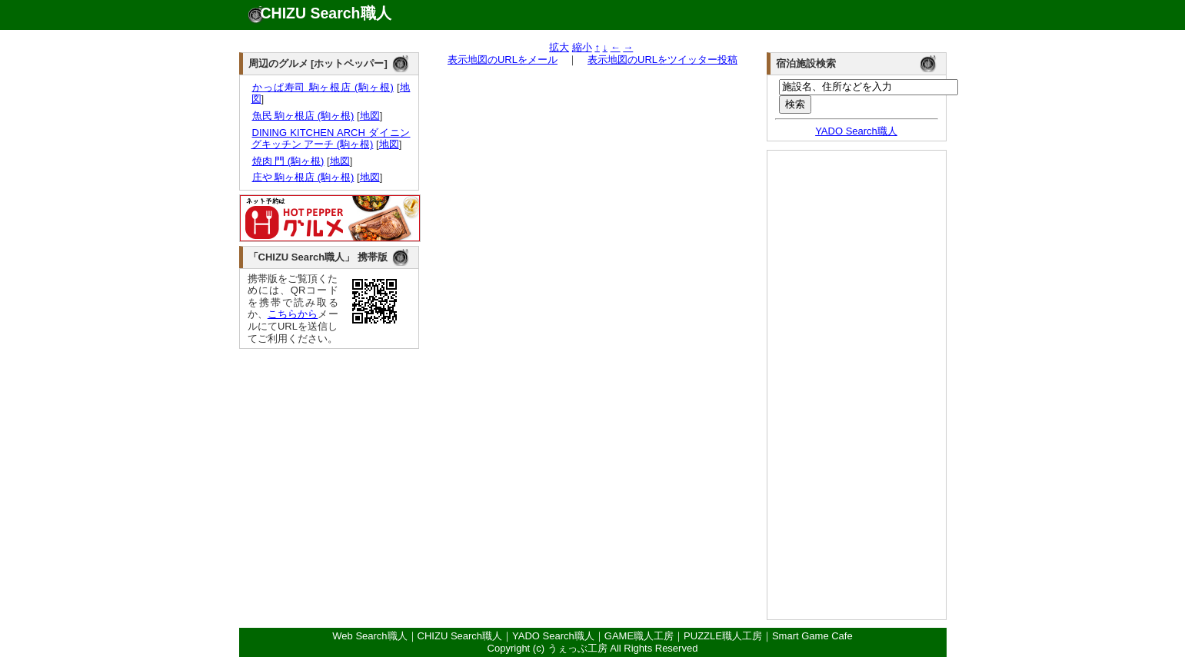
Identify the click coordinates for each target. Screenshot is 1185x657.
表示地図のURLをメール (503, 59)
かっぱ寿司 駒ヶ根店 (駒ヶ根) (322, 87)
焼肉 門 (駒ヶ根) (288, 161)
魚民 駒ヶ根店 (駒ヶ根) (303, 115)
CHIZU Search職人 (326, 13)
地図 (370, 115)
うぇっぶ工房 (577, 648)
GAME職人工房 (639, 636)
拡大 (559, 47)
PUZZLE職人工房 (723, 636)
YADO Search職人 (856, 131)
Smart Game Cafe (812, 636)
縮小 (582, 47)
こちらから (293, 314)
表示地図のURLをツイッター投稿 (662, 59)
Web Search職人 (369, 636)
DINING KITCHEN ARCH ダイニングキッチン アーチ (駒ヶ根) (331, 139)
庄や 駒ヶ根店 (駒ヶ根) (303, 177)
